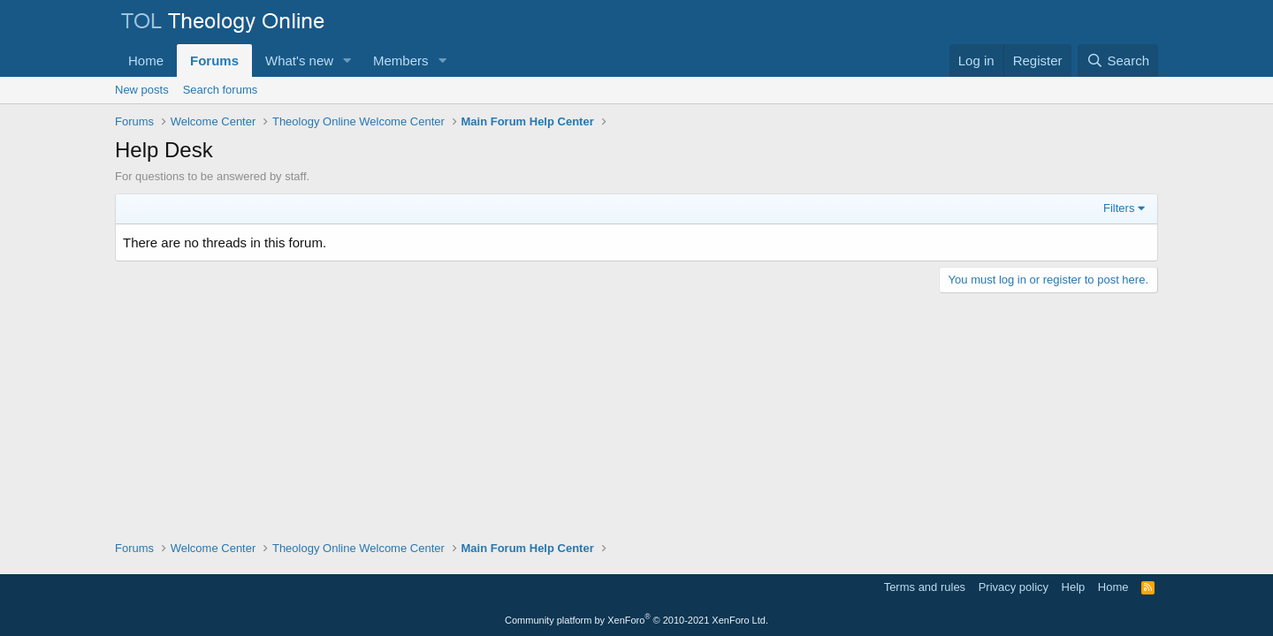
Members (401, 60)
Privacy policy (1013, 587)
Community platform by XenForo (636, 620)
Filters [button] (1118, 208)
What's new (299, 60)
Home (146, 60)
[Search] (1118, 60)
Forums (214, 60)
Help (1074, 587)
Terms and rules (924, 587)
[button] (347, 60)
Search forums (220, 89)
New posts (142, 89)
